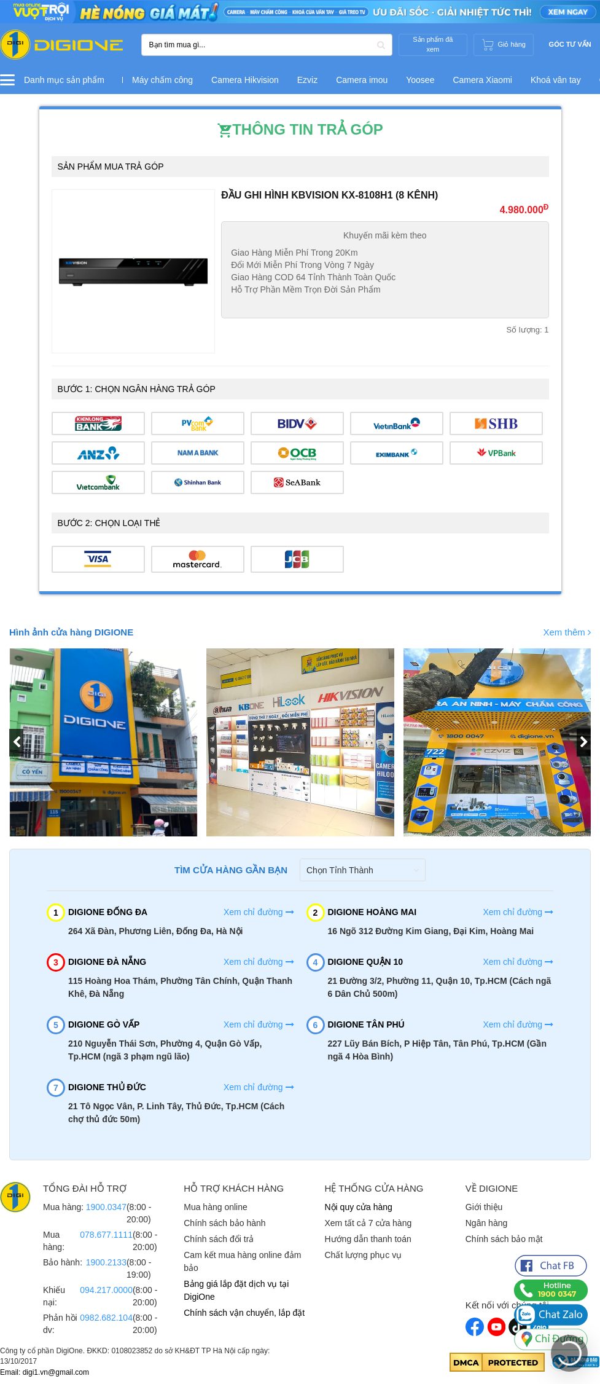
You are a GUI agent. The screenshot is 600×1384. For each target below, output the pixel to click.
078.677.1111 (106, 1235)
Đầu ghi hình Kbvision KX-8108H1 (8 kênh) (329, 195)
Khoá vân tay (556, 80)
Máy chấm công (162, 80)
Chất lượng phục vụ (363, 1255)
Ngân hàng (487, 1223)
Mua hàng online (215, 1207)
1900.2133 (106, 1262)
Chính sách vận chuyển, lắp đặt (244, 1313)
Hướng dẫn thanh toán (368, 1239)
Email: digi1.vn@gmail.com (44, 1372)
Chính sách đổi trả (219, 1239)
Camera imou (362, 80)
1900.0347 (106, 1207)
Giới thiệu (484, 1207)
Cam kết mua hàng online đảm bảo (242, 1261)
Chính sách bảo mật (504, 1239)
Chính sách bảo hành (224, 1223)
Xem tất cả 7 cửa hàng (368, 1223)
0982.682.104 (106, 1318)
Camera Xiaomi (482, 80)
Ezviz (307, 80)
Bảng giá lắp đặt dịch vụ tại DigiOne (236, 1290)
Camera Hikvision (245, 80)
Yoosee (420, 80)
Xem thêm (567, 632)
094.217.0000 (106, 1290)
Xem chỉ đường (259, 912)
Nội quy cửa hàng (358, 1207)
